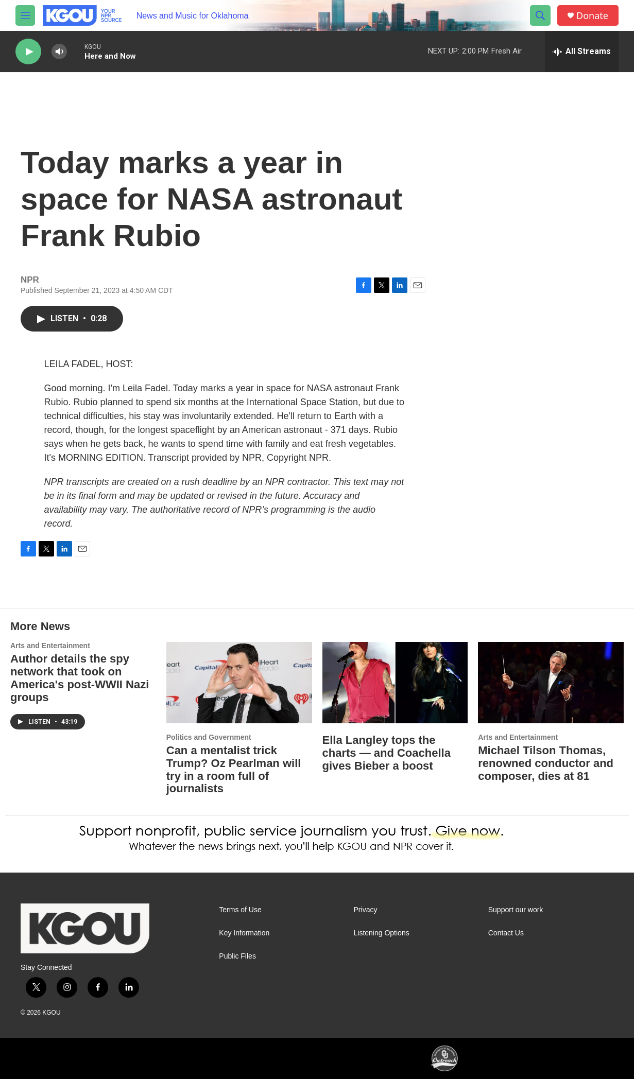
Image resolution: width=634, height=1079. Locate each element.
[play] (28, 52)
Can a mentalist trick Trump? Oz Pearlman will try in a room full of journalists (233, 769)
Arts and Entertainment (50, 645)
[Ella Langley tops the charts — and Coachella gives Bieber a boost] (395, 682)
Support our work (515, 910)
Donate (592, 15)
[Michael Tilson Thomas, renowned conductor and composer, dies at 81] (551, 682)
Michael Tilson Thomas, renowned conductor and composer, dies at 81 (545, 763)
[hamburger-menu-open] (25, 15)
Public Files (237, 956)
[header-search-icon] (540, 15)
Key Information (244, 933)
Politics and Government (208, 737)
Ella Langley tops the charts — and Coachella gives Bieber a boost (386, 753)
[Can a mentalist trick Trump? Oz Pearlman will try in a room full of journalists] (239, 682)
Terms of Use (240, 910)
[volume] (59, 51)
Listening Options (381, 933)
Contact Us (506, 933)
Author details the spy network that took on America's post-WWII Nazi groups (79, 678)
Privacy (366, 910)
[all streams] (582, 51)
